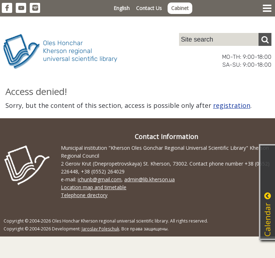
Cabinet (180, 8)
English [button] (122, 8)
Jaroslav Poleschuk (100, 229)
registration (231, 105)
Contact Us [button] (149, 8)
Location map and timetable (93, 187)
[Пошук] (265, 39)
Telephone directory (84, 195)
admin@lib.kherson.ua (149, 179)
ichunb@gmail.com (99, 179)
